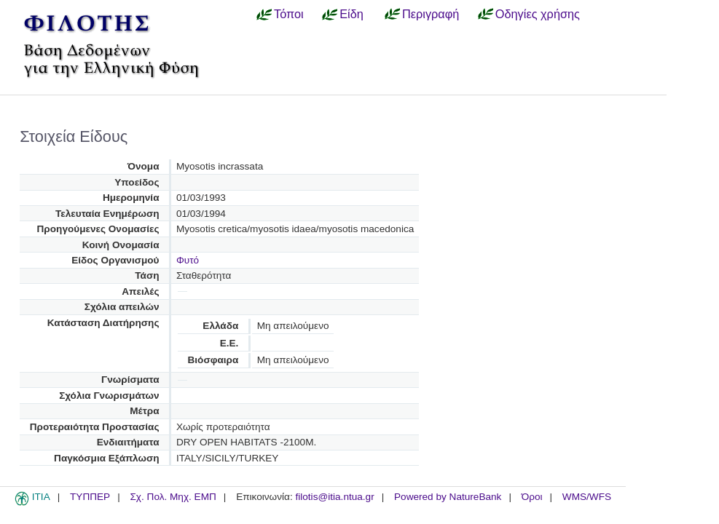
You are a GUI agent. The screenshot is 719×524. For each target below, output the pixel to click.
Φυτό (187, 260)
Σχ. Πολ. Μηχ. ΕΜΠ (173, 496)
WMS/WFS (586, 496)
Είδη (351, 13)
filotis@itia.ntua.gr (334, 496)
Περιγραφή (430, 13)
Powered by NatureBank (447, 496)
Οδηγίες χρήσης (537, 13)
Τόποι (289, 13)
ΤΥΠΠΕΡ (90, 496)
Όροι (532, 496)
